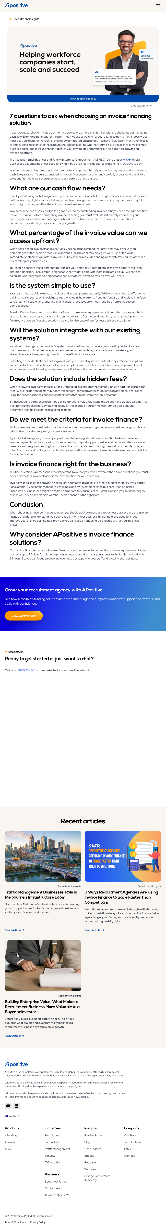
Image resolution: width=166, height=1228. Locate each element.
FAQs (127, 1149)
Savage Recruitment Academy (97, 1178)
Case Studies (92, 1149)
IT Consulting (53, 1162)
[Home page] (66, 1064)
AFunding (11, 1135)
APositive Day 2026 (57, 1195)
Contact (129, 1155)
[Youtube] (8, 1106)
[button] (157, 5)
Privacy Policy (37, 1222)
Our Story (130, 1135)
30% (128, 159)
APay (8, 1149)
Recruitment (53, 1135)
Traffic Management (57, 1149)
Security (50, 1155)
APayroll (10, 1142)
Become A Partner (56, 1181)
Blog (87, 1142)
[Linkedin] (16, 1106)
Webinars (90, 1169)
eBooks (89, 1155)
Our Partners (52, 1188)
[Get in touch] (82, 734)
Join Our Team (133, 1142)
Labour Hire (52, 1142)
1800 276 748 (26, 670)
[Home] (16, 5)
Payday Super (93, 1135)
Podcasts (90, 1162)
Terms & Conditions (15, 1222)
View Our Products (24, 615)
